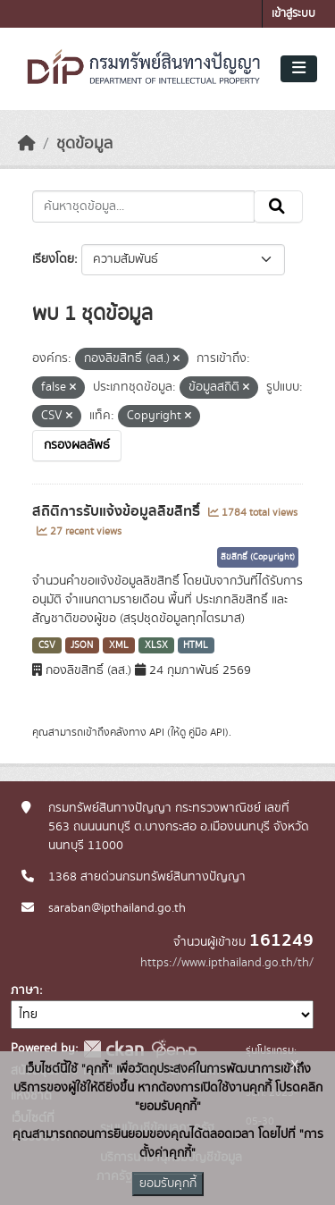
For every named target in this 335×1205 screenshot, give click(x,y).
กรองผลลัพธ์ (77, 445)
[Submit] (278, 206)
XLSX (156, 645)
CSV (46, 645)
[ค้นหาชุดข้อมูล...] (143, 206)
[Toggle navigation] (299, 68)
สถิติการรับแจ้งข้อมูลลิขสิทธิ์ (118, 511)
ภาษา (25, 990)
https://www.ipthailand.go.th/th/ (227, 963)
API (156, 732)
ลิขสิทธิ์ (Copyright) (258, 557)
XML (119, 645)
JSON (82, 645)
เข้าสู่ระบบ (293, 13)
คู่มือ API (206, 732)
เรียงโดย (53, 259)
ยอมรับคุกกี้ (168, 1183)
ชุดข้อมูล (84, 144)
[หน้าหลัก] (27, 144)
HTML (195, 645)
